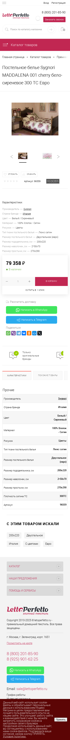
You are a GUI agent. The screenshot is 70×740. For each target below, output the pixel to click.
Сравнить (31, 174)
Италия (27, 213)
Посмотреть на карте (19, 643)
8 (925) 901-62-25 (22, 659)
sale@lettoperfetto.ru (31, 689)
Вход (46, 2)
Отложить (13, 174)
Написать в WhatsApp (31, 310)
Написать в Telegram (31, 320)
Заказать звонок (54, 19)
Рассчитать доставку (21, 301)
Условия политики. (14, 736)
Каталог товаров (19, 45)
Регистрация (59, 2)
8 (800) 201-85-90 (54, 12)
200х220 (14, 535)
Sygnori (27, 209)
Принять (61, 719)
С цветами (31, 543)
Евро (48, 543)
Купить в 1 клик (35, 290)
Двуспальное (35, 535)
